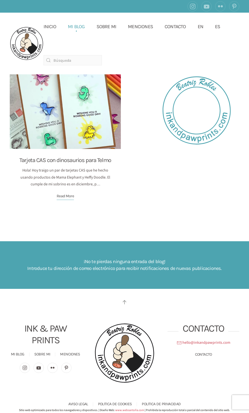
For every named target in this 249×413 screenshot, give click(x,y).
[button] (124, 302)
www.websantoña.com (129, 410)
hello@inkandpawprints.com (203, 342)
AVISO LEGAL (78, 404)
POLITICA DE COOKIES (115, 404)
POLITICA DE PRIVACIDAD (161, 404)
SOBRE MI (106, 26)
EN (200, 26)
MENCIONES (140, 26)
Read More (65, 196)
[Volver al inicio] (27, 43)
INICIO (50, 26)
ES (217, 26)
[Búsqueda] (73, 60)
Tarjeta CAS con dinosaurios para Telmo (65, 160)
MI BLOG (76, 26)
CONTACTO (175, 26)
